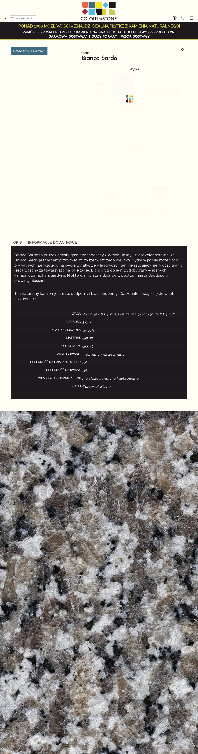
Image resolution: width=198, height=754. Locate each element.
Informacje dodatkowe (52, 242)
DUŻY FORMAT (104, 36)
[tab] (17, 242)
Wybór (134, 69)
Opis (17, 242)
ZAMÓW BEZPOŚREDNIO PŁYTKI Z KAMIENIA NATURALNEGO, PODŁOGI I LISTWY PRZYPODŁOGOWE (99, 32)
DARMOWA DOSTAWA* (67, 36)
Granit (85, 53)
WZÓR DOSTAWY (135, 36)
